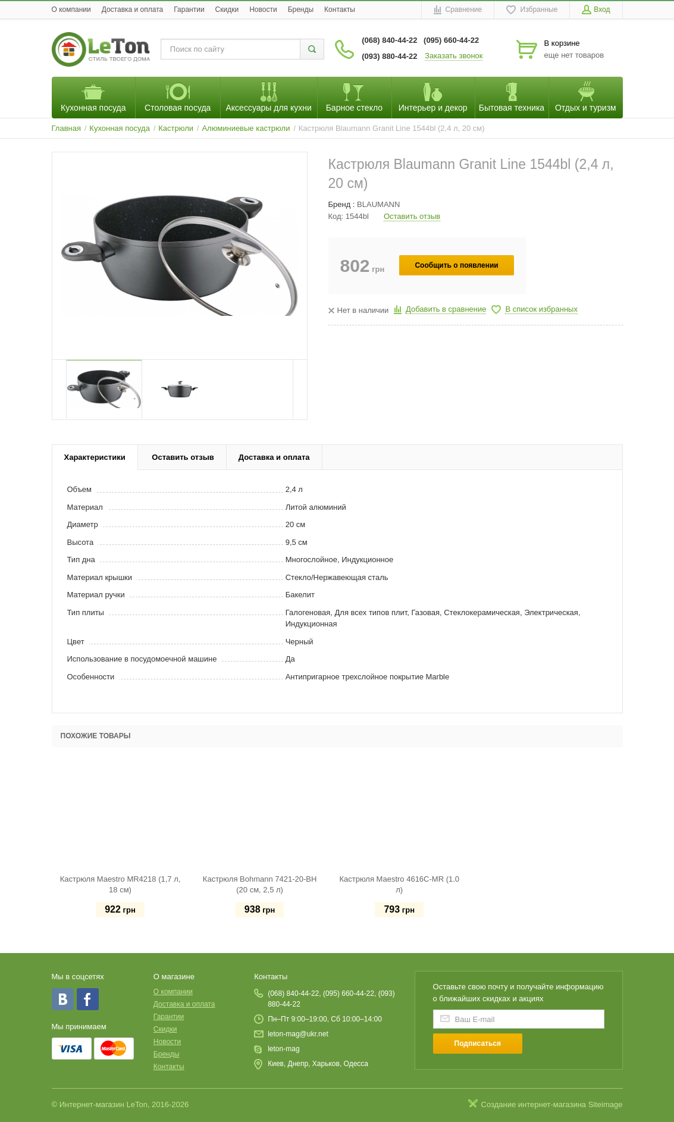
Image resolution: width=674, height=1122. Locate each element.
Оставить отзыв (412, 216)
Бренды (301, 9)
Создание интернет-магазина (534, 1104)
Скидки (227, 9)
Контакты (339, 9)
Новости (263, 9)
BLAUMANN (378, 204)
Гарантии (189, 9)
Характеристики (95, 457)
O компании (71, 9)
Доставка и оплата (133, 9)
